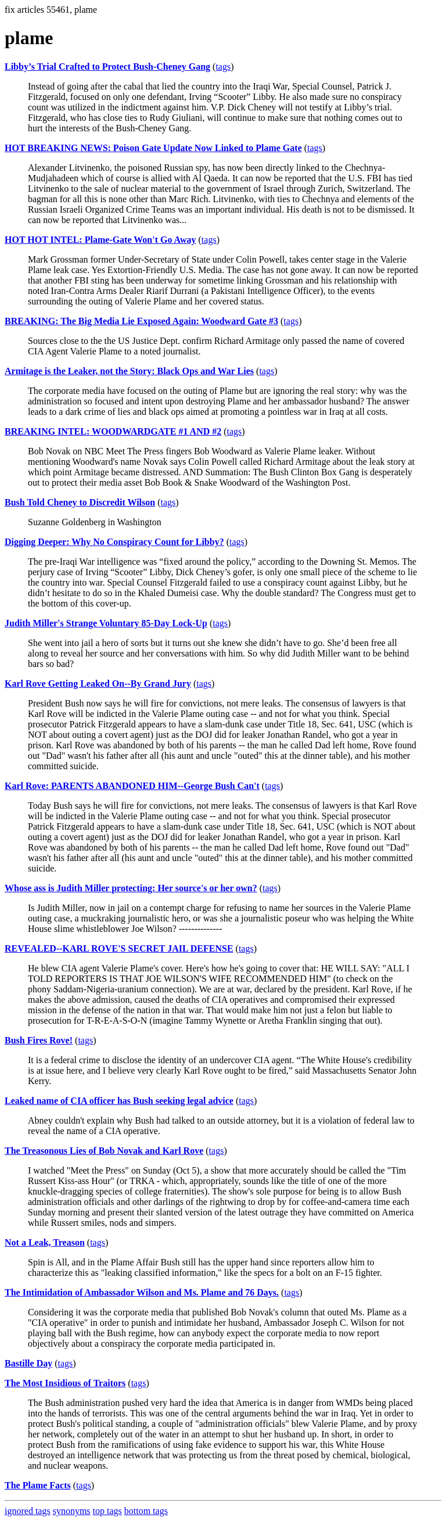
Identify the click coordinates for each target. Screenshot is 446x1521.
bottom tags (146, 1511)
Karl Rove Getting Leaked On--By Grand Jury (98, 683)
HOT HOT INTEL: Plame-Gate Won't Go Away (100, 240)
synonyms (72, 1511)
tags (223, 66)
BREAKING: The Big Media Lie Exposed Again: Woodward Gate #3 (141, 321)
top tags (107, 1511)
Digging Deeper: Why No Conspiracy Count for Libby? (114, 542)
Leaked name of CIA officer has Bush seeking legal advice (119, 1101)
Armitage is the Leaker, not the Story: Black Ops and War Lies (129, 371)
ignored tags (28, 1511)
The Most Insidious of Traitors (65, 1383)
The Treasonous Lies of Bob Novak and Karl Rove (104, 1151)
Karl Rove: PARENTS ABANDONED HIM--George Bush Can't (132, 786)
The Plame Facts (38, 1485)
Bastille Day (28, 1363)
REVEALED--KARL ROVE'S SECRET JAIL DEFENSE (119, 948)
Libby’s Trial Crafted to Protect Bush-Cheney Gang (107, 66)
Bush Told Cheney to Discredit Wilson (80, 502)
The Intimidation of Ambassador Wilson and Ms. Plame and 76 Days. (142, 1292)
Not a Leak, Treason (45, 1242)
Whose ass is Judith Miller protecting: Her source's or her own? (131, 888)
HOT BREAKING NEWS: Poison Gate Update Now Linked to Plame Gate (153, 148)
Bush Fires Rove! (39, 1040)
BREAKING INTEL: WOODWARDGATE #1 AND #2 (113, 431)
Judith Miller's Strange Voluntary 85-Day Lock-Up (106, 623)
